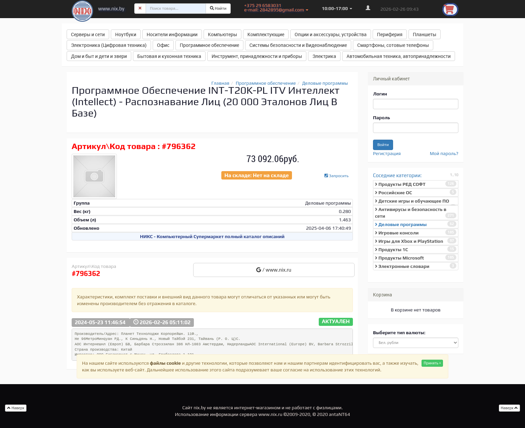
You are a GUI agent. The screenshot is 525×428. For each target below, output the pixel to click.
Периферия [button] (389, 34)
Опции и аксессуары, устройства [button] (331, 34)
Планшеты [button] (424, 34)
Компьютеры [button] (222, 34)
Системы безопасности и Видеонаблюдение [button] (298, 45)
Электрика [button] (324, 56)
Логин (380, 93)
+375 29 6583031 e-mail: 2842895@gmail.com (276, 7)
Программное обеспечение (266, 83)
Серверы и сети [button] (88, 34)
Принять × (432, 363)
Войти (383, 144)
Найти (218, 8)
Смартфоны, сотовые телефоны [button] (393, 45)
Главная (220, 83)
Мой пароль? (444, 153)
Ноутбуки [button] (125, 34)
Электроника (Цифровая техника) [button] (109, 45)
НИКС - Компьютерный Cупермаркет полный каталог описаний (212, 236)
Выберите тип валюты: (399, 332)
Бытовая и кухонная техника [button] (169, 56)
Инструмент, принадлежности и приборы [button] (257, 56)
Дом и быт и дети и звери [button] (99, 56)
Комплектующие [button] (265, 34)
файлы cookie (165, 363)
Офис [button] (163, 45)
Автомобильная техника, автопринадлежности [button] (399, 56)
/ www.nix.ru (273, 270)
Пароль (381, 117)
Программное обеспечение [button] (209, 45)
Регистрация (387, 153)
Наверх (509, 408)
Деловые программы (325, 83)
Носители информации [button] (172, 34)
